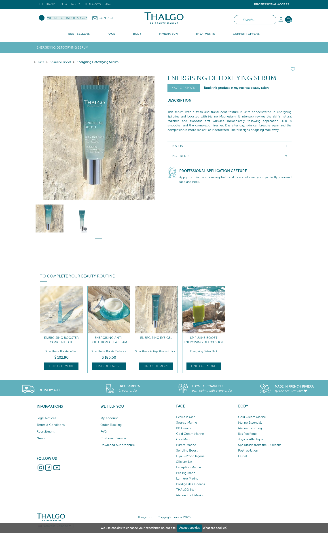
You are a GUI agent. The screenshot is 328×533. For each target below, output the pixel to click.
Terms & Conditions (51, 425)
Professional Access (271, 4)
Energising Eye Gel (156, 338)
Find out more (61, 366)
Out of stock (183, 88)
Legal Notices (46, 418)
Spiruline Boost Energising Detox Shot (204, 340)
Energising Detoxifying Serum (98, 62)
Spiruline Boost (60, 62)
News (41, 438)
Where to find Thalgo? (67, 18)
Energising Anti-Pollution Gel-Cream (109, 340)
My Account (109, 418)
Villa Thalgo (70, 4)
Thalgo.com (146, 517)
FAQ (103, 431)
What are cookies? (215, 527)
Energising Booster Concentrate (61, 340)
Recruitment (46, 431)
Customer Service (113, 438)
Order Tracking (111, 425)
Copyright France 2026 (174, 517)
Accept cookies (189, 527)
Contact (106, 18)
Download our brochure (117, 445)
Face (41, 62)
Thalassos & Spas (98, 4)
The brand (47, 4)
